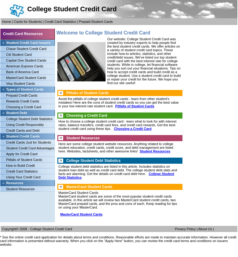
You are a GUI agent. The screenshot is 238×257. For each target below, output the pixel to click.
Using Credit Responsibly (25, 125)
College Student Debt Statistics (29, 119)
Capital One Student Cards (26, 60)
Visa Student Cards (20, 83)
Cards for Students (28, 21)
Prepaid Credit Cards (22, 95)
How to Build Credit (20, 165)
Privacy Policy (185, 229)
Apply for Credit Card (22, 154)
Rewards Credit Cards (22, 101)
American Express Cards (24, 66)
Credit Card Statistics (60, 21)
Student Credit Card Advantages (30, 148)
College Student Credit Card (51, 229)
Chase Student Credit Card (26, 49)
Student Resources (20, 189)
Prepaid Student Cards (96, 21)
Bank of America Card (22, 72)
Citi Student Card (19, 54)
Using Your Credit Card (23, 177)
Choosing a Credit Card (23, 107)
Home (6, 21)
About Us (205, 229)
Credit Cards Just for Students (28, 142)
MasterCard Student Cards (26, 78)
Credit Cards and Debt (22, 130)
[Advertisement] (27, 205)
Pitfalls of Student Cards (24, 160)
